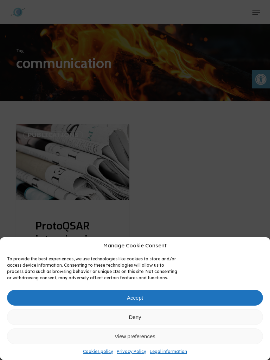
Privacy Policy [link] (131, 351)
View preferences (135, 336)
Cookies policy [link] (98, 351)
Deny (135, 317)
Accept (135, 298)
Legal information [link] (168, 351)
